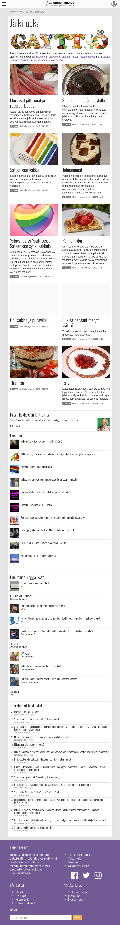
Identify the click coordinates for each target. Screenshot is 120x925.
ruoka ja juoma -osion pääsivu (48, 60)
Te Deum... (15, 644)
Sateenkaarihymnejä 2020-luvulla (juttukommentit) (37, 777)
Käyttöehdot (74, 896)
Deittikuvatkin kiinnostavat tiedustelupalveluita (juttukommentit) (43, 759)
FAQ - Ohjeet (22, 892)
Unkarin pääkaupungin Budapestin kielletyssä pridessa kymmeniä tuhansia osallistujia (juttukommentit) (60, 820)
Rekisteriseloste (75, 899)
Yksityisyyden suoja (77, 892)
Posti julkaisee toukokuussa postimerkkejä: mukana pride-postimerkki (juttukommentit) (53, 785)
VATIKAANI (25, 653)
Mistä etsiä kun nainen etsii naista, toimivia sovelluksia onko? (41, 737)
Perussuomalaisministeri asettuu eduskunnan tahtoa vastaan (49, 679)
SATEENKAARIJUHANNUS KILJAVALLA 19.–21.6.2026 (37, 792)
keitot (75, 56)
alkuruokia (41, 56)
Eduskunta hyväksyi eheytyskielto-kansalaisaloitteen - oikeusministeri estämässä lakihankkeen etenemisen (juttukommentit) (56, 811)
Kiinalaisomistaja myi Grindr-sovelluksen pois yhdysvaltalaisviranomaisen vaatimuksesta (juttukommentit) (61, 752)
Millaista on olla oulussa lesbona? (29, 744)
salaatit (66, 56)
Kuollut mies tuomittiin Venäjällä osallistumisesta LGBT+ (57, 631)
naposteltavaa (87, 56)
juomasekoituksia (19, 60)
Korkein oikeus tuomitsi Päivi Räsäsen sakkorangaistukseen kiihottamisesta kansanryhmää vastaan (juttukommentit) (58, 801)
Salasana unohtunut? (25, 903)
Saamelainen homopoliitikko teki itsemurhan (34, 827)
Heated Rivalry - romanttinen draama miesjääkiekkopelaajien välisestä (60, 618)
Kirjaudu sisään (23, 899)
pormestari (15, 691)
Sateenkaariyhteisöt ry (78, 866)
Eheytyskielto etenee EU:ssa (26, 712)
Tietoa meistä (74, 858)
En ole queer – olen (35, 583)
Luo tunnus (21, 896)
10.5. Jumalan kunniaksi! (21, 596)
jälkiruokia (103, 56)
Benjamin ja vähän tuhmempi (43, 606)
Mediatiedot (73, 862)
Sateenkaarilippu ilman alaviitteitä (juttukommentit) (37, 719)
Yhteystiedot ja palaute (79, 854)
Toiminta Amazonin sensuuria (41, 666)
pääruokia (54, 56)
